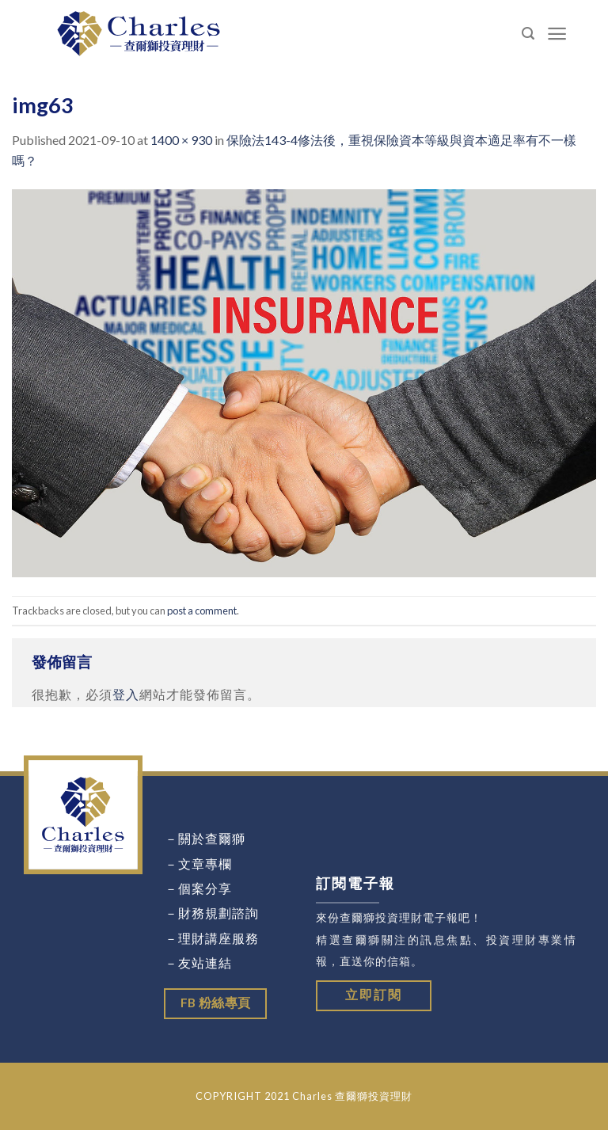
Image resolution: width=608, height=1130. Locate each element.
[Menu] (557, 34)
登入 (125, 694)
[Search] (528, 33)
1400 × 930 (181, 139)
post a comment (202, 610)
